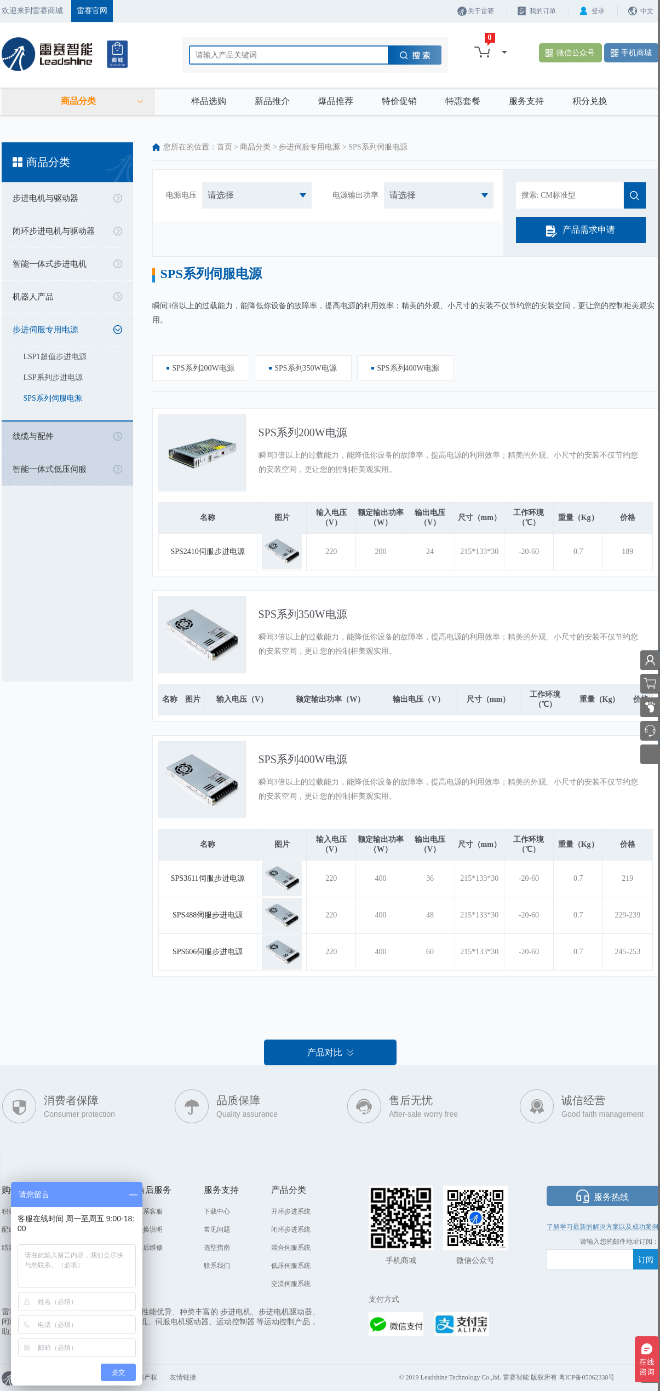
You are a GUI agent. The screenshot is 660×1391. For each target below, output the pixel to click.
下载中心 (217, 1211)
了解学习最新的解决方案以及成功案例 (602, 1227)
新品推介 (272, 101)
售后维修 (149, 1247)
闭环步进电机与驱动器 (54, 231)
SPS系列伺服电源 (53, 398)
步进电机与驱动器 (45, 198)
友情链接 (183, 1377)
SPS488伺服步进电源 (208, 915)
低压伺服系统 (291, 1265)
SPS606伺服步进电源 (208, 952)
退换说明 (149, 1229)
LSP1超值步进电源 (55, 357)
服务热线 (611, 1197)
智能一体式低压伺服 (50, 469)
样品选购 (208, 101)
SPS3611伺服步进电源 (208, 878)
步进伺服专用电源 (45, 329)
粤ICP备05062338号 (587, 1377)
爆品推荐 (335, 101)
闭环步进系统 (291, 1229)
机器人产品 (33, 296)
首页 (224, 147)
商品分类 (255, 147)
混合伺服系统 (291, 1247)
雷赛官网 (92, 11)
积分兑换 (589, 101)
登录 (598, 11)
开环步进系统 (291, 1211)
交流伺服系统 (291, 1284)
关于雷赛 (481, 11)
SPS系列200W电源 (303, 432)
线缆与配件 (33, 436)
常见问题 (217, 1229)
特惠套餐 (462, 101)
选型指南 (217, 1247)
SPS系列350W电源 (303, 614)
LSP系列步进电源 (53, 377)
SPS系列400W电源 (303, 759)
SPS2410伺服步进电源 (208, 551)
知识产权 (144, 1377)
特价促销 (399, 101)
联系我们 (217, 1265)
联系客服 (149, 1211)
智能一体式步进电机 (50, 263)
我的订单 (543, 11)
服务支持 (526, 101)
